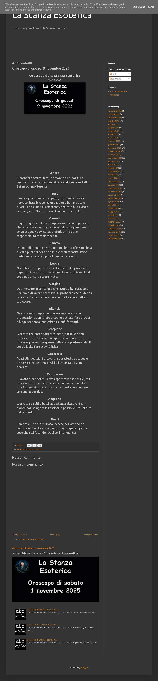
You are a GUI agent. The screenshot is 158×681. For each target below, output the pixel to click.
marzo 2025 (113, 138)
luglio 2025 (112, 124)
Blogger (84, 667)
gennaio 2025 (114, 144)
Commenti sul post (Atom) (32, 539)
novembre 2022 (115, 232)
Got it (151, 7)
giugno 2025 (113, 128)
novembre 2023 (115, 191)
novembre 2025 (115, 111)
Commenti (115, 79)
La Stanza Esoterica (52, 15)
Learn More (139, 7)
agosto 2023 (113, 201)
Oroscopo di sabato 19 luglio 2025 (42, 625)
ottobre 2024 (114, 154)
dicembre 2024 (114, 148)
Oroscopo (38, 449)
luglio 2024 (112, 165)
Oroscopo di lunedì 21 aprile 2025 (42, 640)
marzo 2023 (113, 218)
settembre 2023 (115, 198)
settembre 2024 (115, 158)
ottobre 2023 (114, 195)
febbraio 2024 (114, 181)
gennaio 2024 (114, 185)
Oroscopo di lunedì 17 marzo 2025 (42, 610)
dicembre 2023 (114, 188)
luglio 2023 (112, 205)
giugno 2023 (113, 208)
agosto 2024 (113, 161)
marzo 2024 (113, 178)
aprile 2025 (113, 134)
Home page (55, 535)
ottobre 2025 (114, 114)
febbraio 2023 (114, 222)
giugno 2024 (113, 168)
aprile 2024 (113, 175)
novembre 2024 (115, 151)
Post (113, 74)
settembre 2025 (115, 118)
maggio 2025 (113, 131)
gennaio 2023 (114, 225)
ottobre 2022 (114, 235)
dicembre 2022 (114, 228)
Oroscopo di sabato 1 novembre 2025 (33, 548)
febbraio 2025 (114, 141)
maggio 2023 (113, 212)
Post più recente (20, 535)
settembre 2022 (115, 238)
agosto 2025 (113, 121)
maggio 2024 (113, 171)
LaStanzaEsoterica (25, 449)
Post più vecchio (91, 535)
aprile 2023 (113, 215)
